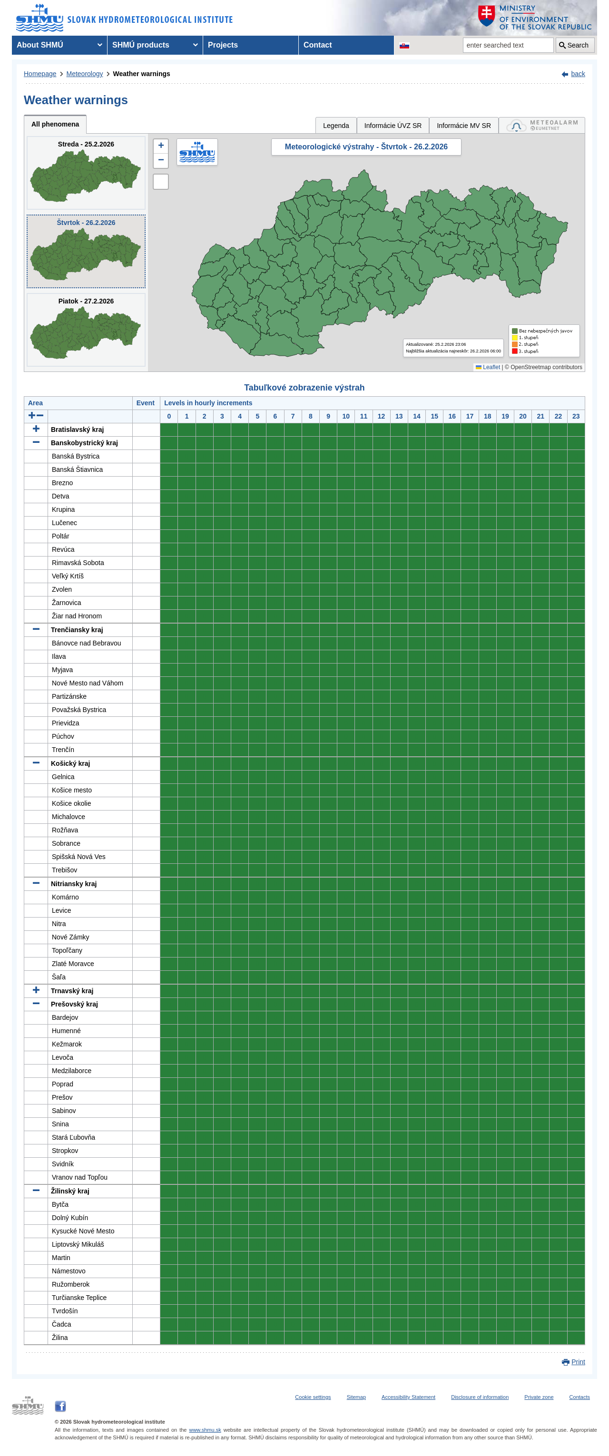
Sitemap (356, 1397)
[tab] (542, 125)
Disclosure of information (480, 1397)
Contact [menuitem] (318, 45)
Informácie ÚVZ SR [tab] (393, 125)
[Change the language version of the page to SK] (404, 45)
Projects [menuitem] (223, 45)
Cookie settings (313, 1397)
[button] (161, 146)
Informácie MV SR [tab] (464, 125)
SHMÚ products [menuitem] (140, 45)
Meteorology (85, 74)
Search (578, 45)
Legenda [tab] (336, 125)
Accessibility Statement (408, 1397)
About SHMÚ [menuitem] (40, 45)
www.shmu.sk (205, 1430)
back (578, 74)
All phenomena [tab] (55, 124)
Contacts (580, 1397)
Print (578, 1362)
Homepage (40, 74)
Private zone (538, 1397)
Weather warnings (141, 74)
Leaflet (488, 367)
